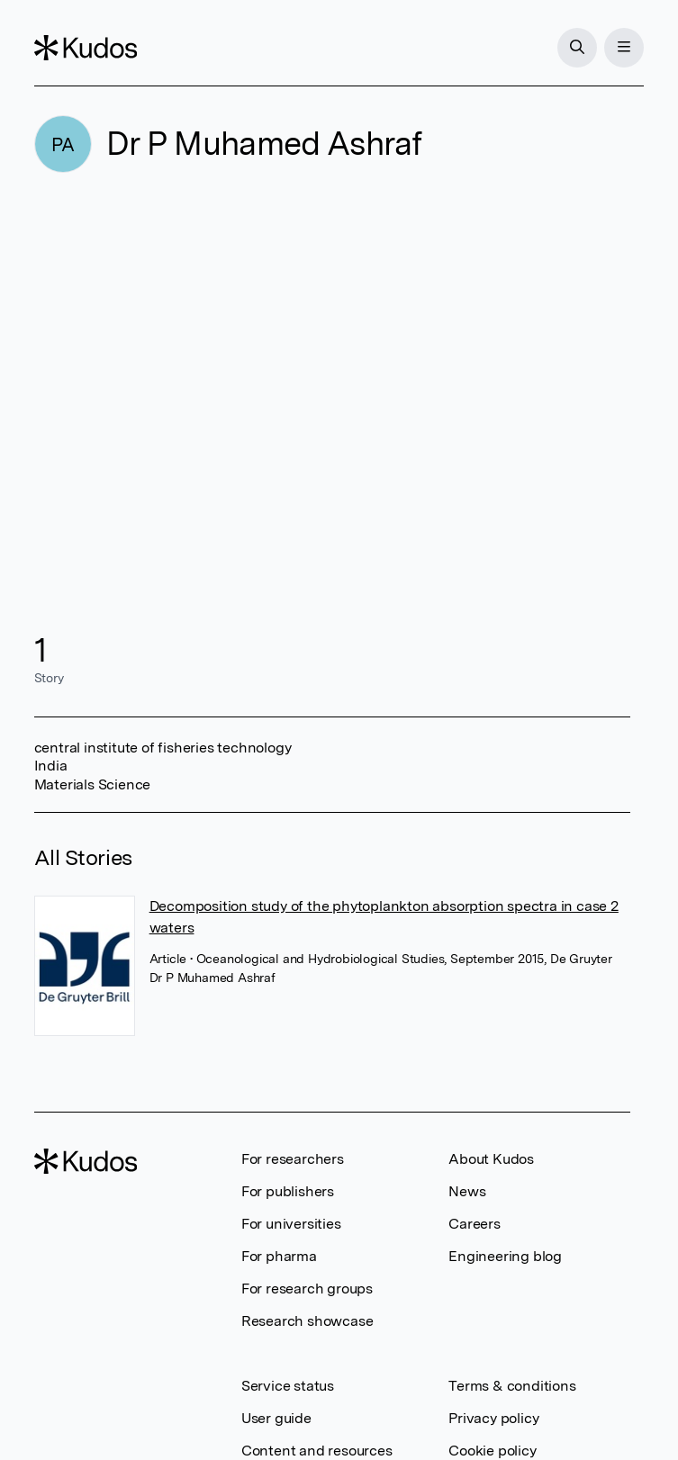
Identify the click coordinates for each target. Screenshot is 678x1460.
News (466, 1191)
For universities (291, 1223)
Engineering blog (505, 1256)
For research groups (307, 1288)
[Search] (577, 48)
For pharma (279, 1256)
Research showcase (307, 1320)
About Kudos (491, 1158)
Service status (287, 1385)
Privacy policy (493, 1418)
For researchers (292, 1158)
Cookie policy (492, 1450)
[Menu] (624, 48)
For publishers (287, 1191)
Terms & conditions (511, 1385)
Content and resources (317, 1450)
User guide (276, 1418)
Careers (474, 1223)
